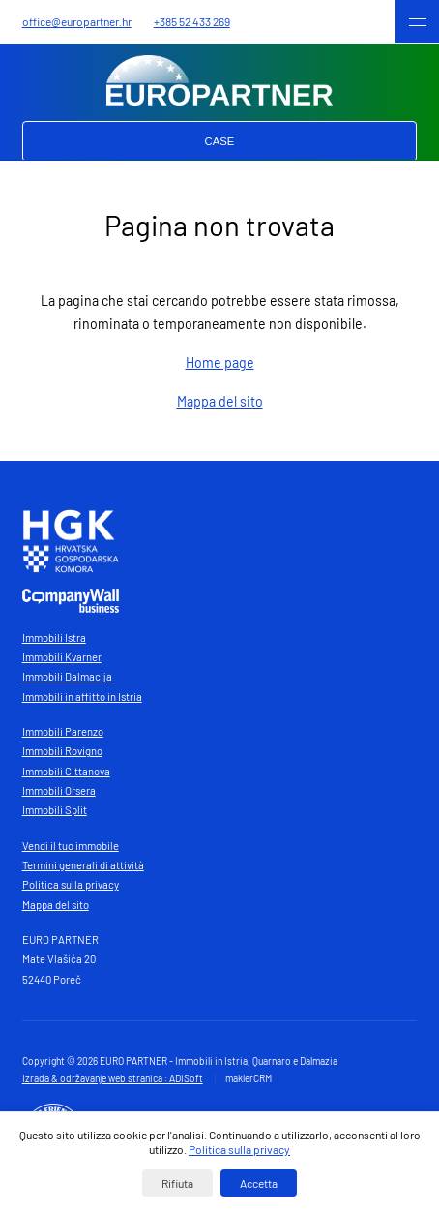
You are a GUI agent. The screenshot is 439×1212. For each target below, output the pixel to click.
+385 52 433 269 (192, 21)
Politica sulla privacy (70, 884)
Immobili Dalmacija (67, 676)
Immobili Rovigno (62, 750)
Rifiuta (177, 1183)
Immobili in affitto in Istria (82, 696)
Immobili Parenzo (62, 731)
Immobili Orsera (59, 790)
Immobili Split (54, 809)
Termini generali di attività (83, 865)
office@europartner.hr (77, 21)
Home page (220, 362)
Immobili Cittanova (66, 771)
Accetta (259, 1183)
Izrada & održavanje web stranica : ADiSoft (112, 1078)
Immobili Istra (54, 637)
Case (220, 141)
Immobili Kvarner (62, 657)
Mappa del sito (220, 401)
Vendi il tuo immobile (70, 845)
